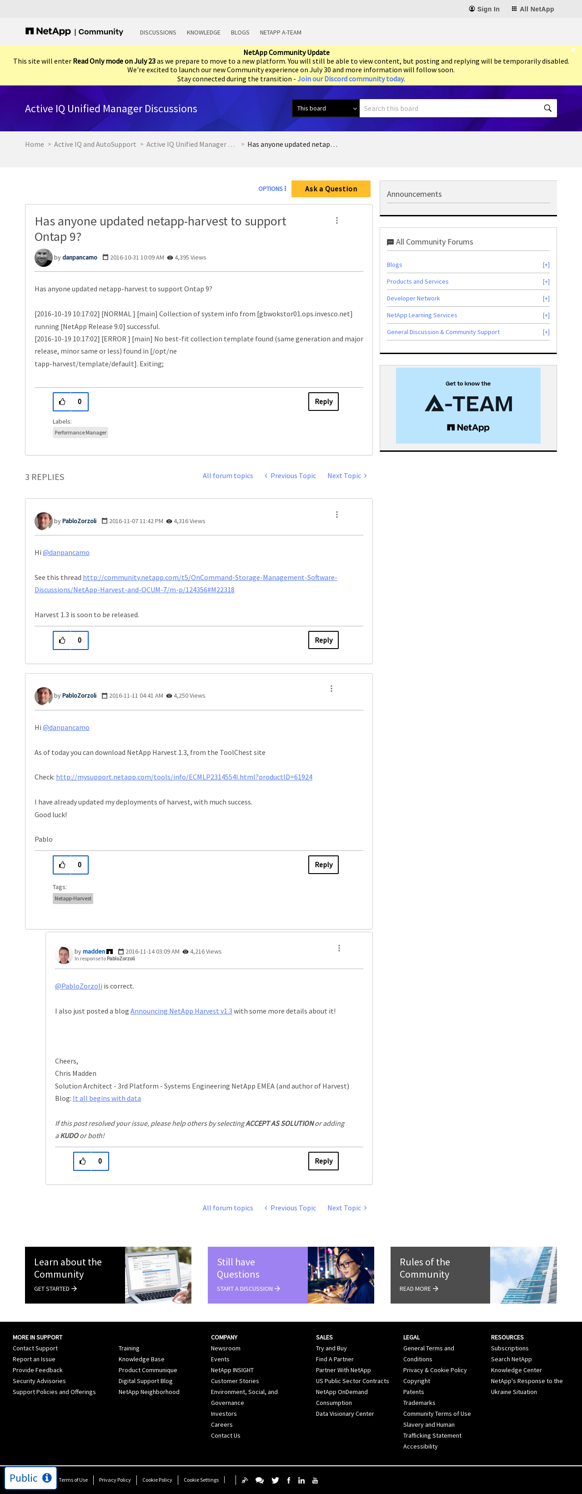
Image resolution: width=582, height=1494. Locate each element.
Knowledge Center (516, 1370)
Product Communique (148, 1370)
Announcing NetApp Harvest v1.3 (181, 1010)
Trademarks (419, 1403)
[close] (576, 50)
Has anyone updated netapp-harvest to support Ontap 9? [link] (292, 144)
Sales (324, 1337)
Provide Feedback (38, 1370)
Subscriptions (510, 1348)
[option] (468, 405)
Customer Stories (235, 1381)
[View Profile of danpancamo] (79, 257)
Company (224, 1337)
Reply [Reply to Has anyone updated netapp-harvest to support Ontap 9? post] (323, 401)
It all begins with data (107, 1098)
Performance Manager (80, 432)
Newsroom (226, 1348)
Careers (222, 1424)
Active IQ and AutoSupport (95, 144)
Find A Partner (335, 1359)
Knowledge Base (142, 1359)
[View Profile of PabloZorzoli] (79, 521)
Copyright (416, 1381)
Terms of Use (73, 1479)
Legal (411, 1337)
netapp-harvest (73, 898)
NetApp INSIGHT (232, 1370)
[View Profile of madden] (94, 951)
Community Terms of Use (437, 1413)
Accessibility (420, 1446)
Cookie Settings (201, 1479)
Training (129, 1348)
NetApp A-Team (280, 32)
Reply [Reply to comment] (323, 640)
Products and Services (418, 281)
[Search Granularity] (326, 108)
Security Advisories (39, 1381)
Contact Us (226, 1435)
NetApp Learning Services (422, 315)
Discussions (158, 32)
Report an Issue (34, 1359)
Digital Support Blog (146, 1381)
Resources (507, 1337)
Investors (224, 1413)
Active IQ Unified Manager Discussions (191, 144)
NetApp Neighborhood (149, 1392)
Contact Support (35, 1348)
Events (220, 1359)
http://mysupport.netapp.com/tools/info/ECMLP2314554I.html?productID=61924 (184, 776)
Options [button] (270, 189)
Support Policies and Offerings (54, 1392)
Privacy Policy (115, 1479)
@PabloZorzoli (78, 985)
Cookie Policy (157, 1479)
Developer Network (413, 298)
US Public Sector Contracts (352, 1381)
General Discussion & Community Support (443, 332)
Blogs (240, 32)
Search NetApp (511, 1359)
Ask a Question (331, 188)
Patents (413, 1392)
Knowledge (204, 32)
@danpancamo (66, 552)
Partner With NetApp (343, 1370)
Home (34, 144)
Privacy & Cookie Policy (435, 1370)
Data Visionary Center (345, 1413)
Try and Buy (331, 1348)
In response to (105, 958)
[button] (336, 220)
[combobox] (458, 108)
